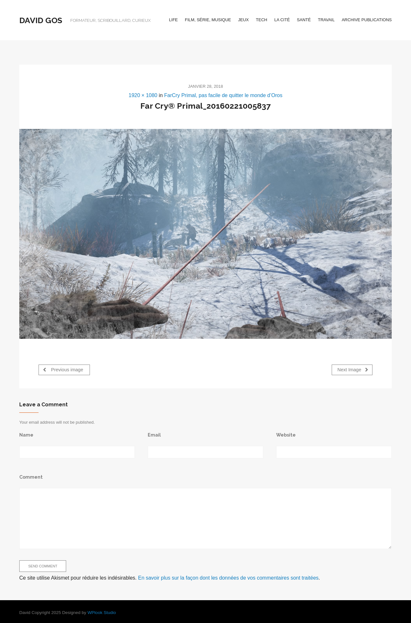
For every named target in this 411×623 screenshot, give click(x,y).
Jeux (243, 19)
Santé (304, 19)
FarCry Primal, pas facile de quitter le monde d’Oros (223, 95)
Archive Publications (367, 19)
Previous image (63, 369)
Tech (261, 19)
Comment (31, 476)
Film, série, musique (208, 19)
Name (26, 434)
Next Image (352, 369)
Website (286, 434)
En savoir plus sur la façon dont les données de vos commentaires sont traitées (228, 577)
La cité (282, 19)
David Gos (40, 20)
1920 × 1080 (143, 95)
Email (154, 434)
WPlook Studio (101, 612)
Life (173, 19)
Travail (326, 19)
